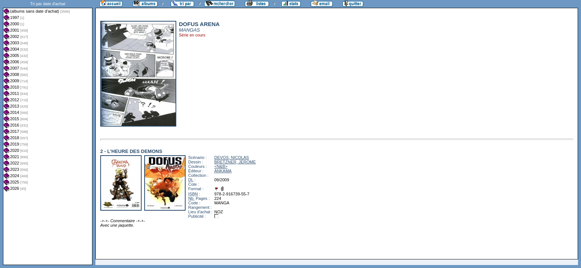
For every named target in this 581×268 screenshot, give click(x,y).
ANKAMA (222, 171)
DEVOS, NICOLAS (231, 157)
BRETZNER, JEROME (235, 162)
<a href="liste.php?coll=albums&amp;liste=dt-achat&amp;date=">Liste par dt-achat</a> (47, 132)
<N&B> (220, 166)
